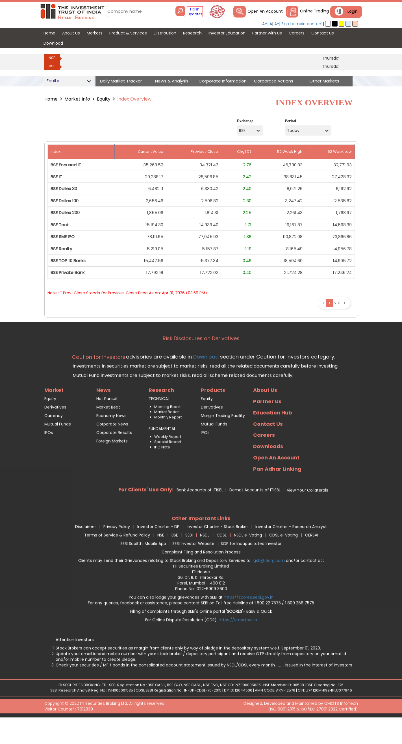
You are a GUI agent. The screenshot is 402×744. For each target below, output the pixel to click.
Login (352, 11)
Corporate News (112, 446)
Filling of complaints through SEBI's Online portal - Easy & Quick (201, 634)
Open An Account (265, 11)
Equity (103, 99)
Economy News (111, 438)
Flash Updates (195, 11)
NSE (52, 57)
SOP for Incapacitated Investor (251, 566)
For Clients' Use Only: (145, 511)
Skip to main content (302, 24)
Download (205, 379)
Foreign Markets (112, 463)
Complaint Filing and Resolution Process (201, 575)
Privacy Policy (116, 549)
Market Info (77, 99)
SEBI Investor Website (193, 566)
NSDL (204, 558)
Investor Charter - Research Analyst (291, 549)
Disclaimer (85, 549)
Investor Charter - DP (158, 549)
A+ (264, 24)
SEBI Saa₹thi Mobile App (143, 566)
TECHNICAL (159, 421)
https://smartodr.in (238, 642)
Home (51, 99)
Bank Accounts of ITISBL (200, 512)
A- (276, 24)
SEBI (189, 558)
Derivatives (55, 429)
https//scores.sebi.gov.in (248, 620)
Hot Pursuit (107, 421)
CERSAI (311, 558)
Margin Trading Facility (223, 438)
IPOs (48, 455)
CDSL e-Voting (283, 558)
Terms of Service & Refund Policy (117, 558)
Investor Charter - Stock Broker (217, 549)
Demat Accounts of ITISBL (255, 512)
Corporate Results (114, 455)
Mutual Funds (57, 446)
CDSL (222, 558)
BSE (52, 66)
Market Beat (108, 429)
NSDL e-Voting (248, 558)
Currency (53, 438)
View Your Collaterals (307, 512)
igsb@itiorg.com (269, 583)
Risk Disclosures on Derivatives (201, 361)
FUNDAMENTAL (162, 451)
